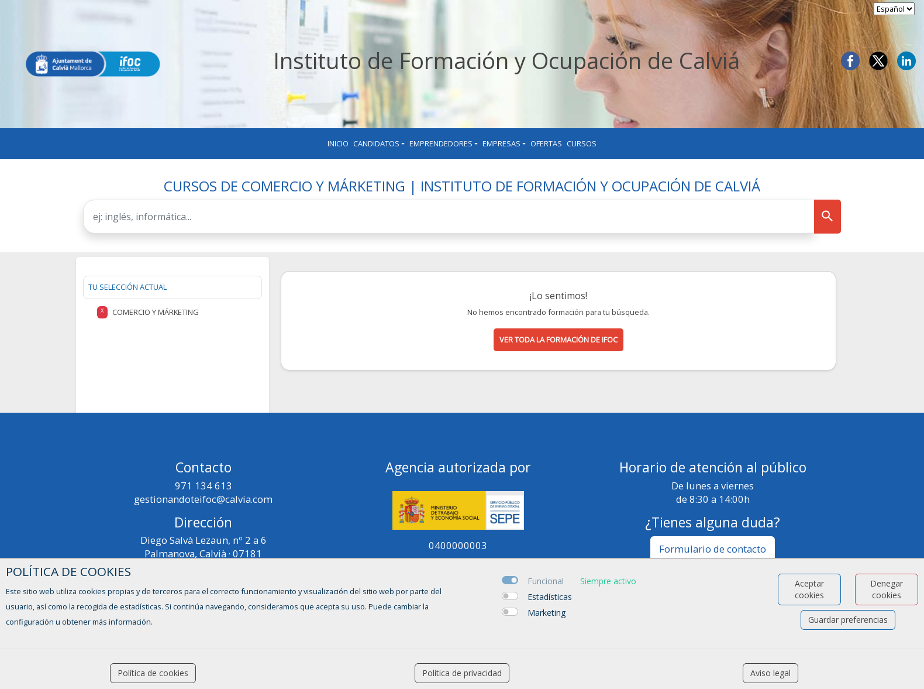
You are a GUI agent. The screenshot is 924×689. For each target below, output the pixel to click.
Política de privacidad (462, 672)
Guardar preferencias (848, 619)
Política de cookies (153, 672)
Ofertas (546, 143)
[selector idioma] (894, 8)
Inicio (338, 143)
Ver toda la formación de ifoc (558, 339)
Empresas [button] (501, 143)
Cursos (582, 143)
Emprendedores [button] (441, 143)
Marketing (546, 612)
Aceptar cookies (809, 589)
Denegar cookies (886, 589)
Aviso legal (770, 672)
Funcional (545, 581)
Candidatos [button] (376, 143)
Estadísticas (549, 596)
